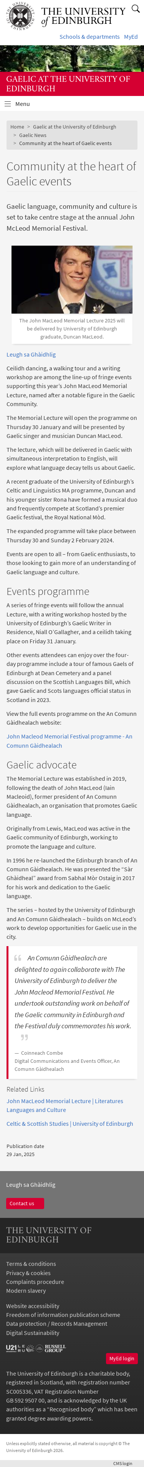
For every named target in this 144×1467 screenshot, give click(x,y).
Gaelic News (32, 135)
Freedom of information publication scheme (63, 1314)
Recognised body (72, 1409)
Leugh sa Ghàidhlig (31, 354)
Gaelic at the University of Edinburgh (74, 126)
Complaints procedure (35, 1281)
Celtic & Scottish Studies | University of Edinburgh (70, 1123)
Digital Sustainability (32, 1332)
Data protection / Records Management (56, 1323)
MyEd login (121, 1358)
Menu (27, 105)
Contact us (25, 1203)
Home (17, 126)
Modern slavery (26, 1290)
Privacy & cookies (28, 1273)
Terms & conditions (31, 1263)
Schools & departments (90, 36)
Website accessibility (32, 1306)
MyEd (131, 36)
